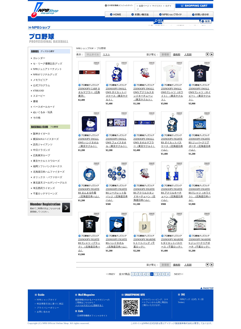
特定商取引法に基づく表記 (50, 304)
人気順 (188, 54)
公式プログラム (41, 85)
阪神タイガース (41, 133)
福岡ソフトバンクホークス (47, 166)
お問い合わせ (43, 312)
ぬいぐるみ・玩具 (42, 112)
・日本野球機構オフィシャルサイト (91, 315)
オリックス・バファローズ (47, 177)
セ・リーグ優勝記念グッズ (47, 63)
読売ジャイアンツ (42, 144)
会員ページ (144, 6)
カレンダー (39, 58)
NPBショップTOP (85, 48)
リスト (106, 54)
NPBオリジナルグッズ (45, 74)
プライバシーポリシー (48, 308)
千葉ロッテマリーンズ (45, 193)
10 (168, 274)
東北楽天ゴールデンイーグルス (50, 182)
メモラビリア (40, 80)
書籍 (35, 101)
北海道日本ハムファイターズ (49, 171)
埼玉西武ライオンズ (44, 188)
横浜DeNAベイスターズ (46, 139)
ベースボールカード (44, 106)
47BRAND (38, 90)
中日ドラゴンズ (41, 150)
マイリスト (157, 6)
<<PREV (110, 274)
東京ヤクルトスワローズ (46, 160)
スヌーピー (39, 95)
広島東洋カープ (41, 155)
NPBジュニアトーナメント (47, 69)
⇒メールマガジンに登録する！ (89, 305)
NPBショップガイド (47, 300)
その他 (36, 117)
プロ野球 (101, 48)
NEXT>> (178, 274)
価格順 (176, 54)
